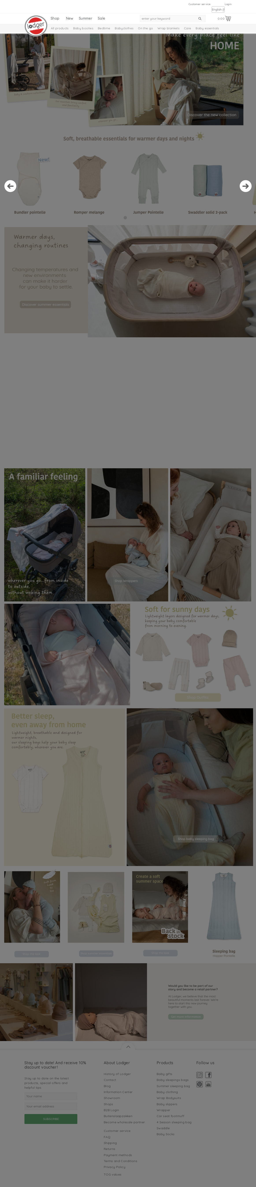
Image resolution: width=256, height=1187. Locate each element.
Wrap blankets (168, 28)
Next (246, 186)
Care (187, 28)
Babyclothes (124, 28)
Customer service (200, 4)
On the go (145, 28)
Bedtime (104, 28)
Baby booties (83, 28)
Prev (10, 186)
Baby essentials (207, 28)
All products (60, 28)
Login (228, 4)
